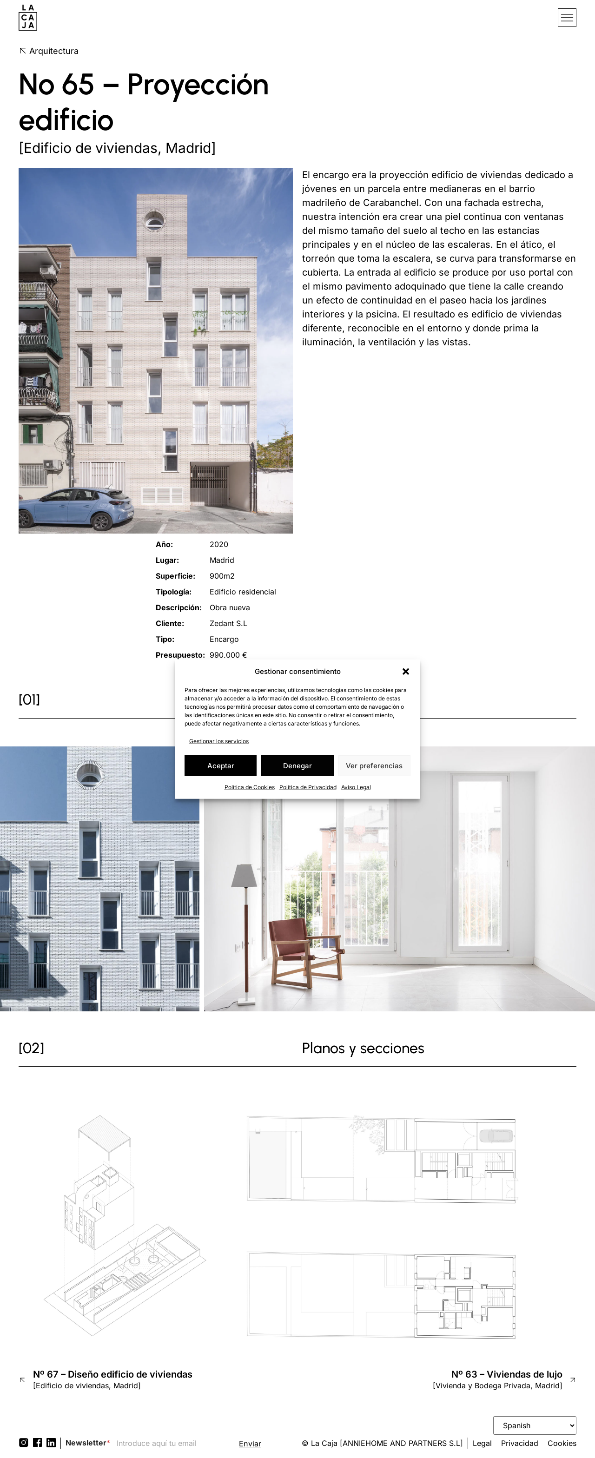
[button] (405, 671)
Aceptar (220, 765)
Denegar (297, 765)
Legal (482, 1443)
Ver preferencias (374, 765)
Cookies (562, 1443)
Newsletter (88, 1442)
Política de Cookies (250, 787)
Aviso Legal (356, 787)
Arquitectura (49, 51)
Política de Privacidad (308, 787)
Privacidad (519, 1443)
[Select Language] (534, 1425)
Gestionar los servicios (219, 741)
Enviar (250, 1444)
